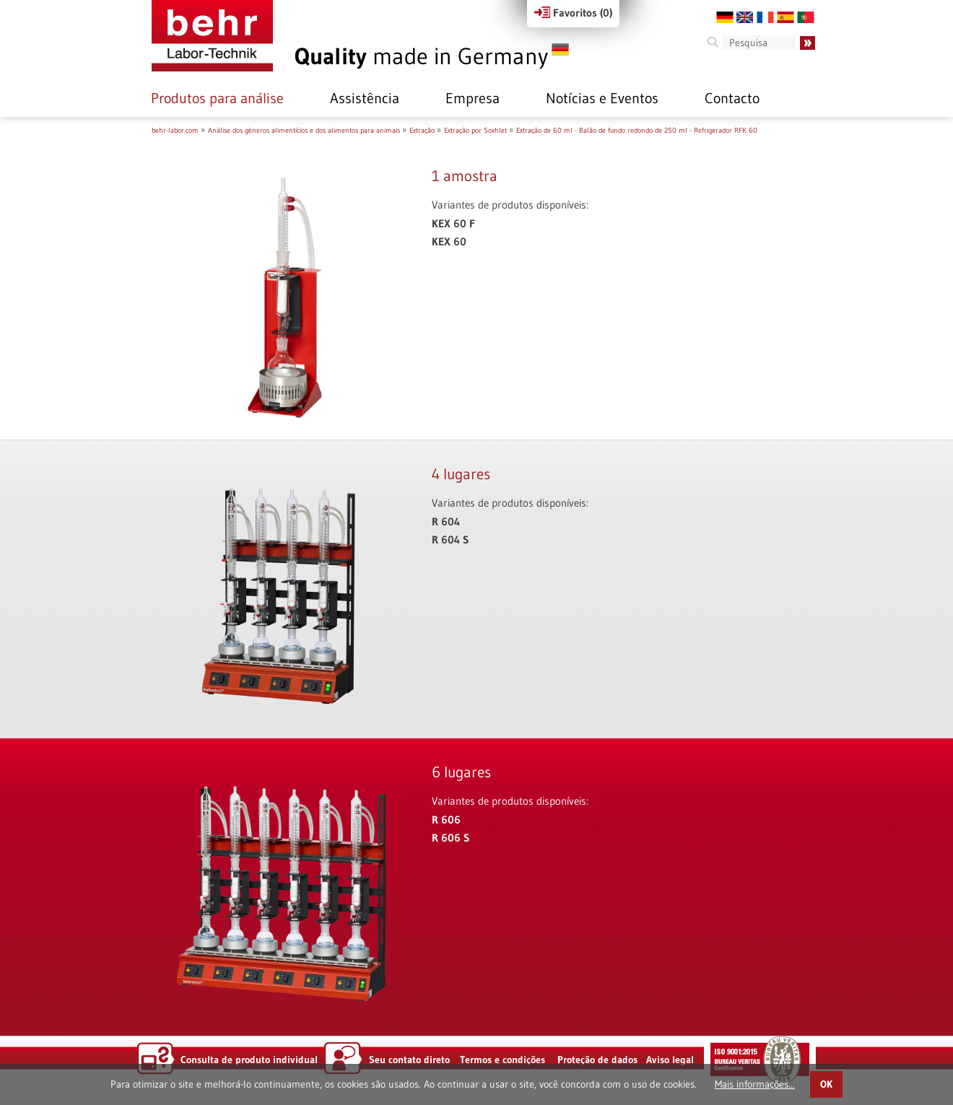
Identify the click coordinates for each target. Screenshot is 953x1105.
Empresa (472, 98)
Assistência (364, 98)
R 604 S (450, 539)
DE (725, 17)
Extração (422, 130)
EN (745, 17)
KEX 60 (449, 241)
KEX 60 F (453, 223)
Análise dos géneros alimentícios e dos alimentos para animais (304, 130)
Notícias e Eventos (602, 98)
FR (765, 17)
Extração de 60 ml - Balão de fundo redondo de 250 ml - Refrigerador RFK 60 (636, 130)
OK (826, 1084)
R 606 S (450, 837)
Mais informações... (755, 1084)
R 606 (446, 819)
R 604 (446, 521)
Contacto (732, 98)
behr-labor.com (175, 130)
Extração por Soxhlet (475, 130)
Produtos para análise (217, 98)
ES (785, 17)
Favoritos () (573, 12)
